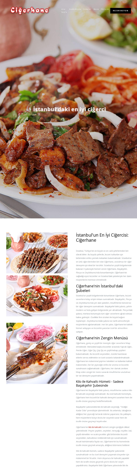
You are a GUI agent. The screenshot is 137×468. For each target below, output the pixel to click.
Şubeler (87, 9)
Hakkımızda (75, 9)
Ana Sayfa (64, 10)
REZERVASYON (120, 11)
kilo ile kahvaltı (95, 427)
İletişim (105, 9)
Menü (96, 9)
